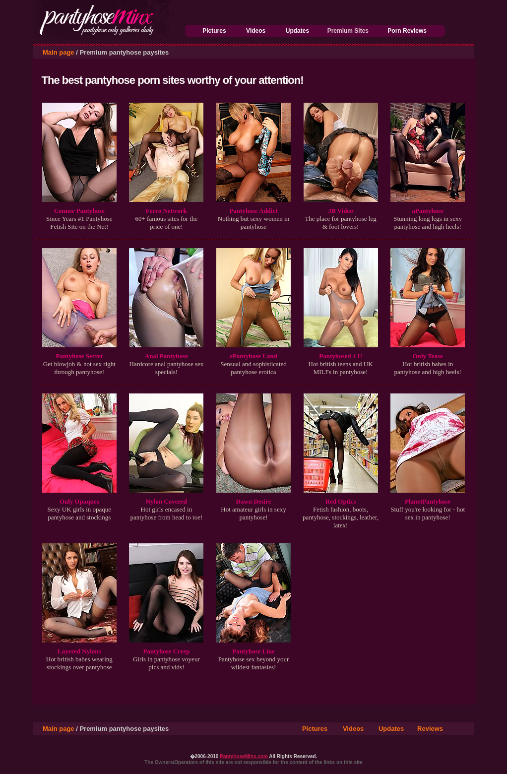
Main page (58, 52)
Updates (297, 30)
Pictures (214, 30)
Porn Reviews (407, 30)
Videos (255, 30)
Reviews (430, 728)
